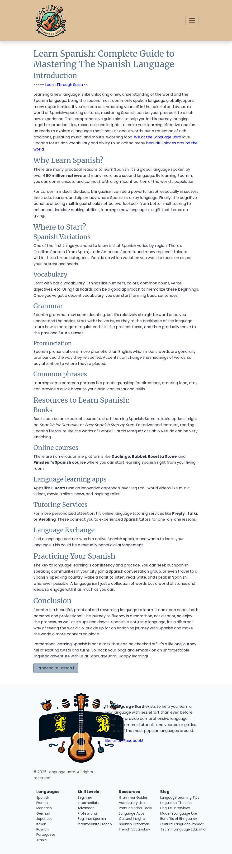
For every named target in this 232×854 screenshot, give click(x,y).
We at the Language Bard (157, 137)
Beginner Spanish (92, 818)
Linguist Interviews (175, 808)
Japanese (44, 818)
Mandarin (44, 808)
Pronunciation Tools (135, 808)
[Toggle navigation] (192, 20)
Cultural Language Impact (178, 824)
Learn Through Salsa (64, 84)
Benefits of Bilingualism (178, 818)
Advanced (86, 808)
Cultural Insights (132, 818)
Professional (88, 813)
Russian (42, 829)
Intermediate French (95, 824)
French (42, 802)
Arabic (41, 840)
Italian (41, 824)
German (43, 813)
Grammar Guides (133, 797)
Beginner (85, 797)
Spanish (42, 797)
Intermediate (88, 802)
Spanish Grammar (134, 824)
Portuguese (45, 834)
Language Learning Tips (178, 797)
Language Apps (131, 813)
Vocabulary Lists (132, 802)
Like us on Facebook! (124, 740)
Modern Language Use (178, 813)
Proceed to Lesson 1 (56, 668)
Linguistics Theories (176, 802)
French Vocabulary (134, 829)
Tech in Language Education (178, 829)
